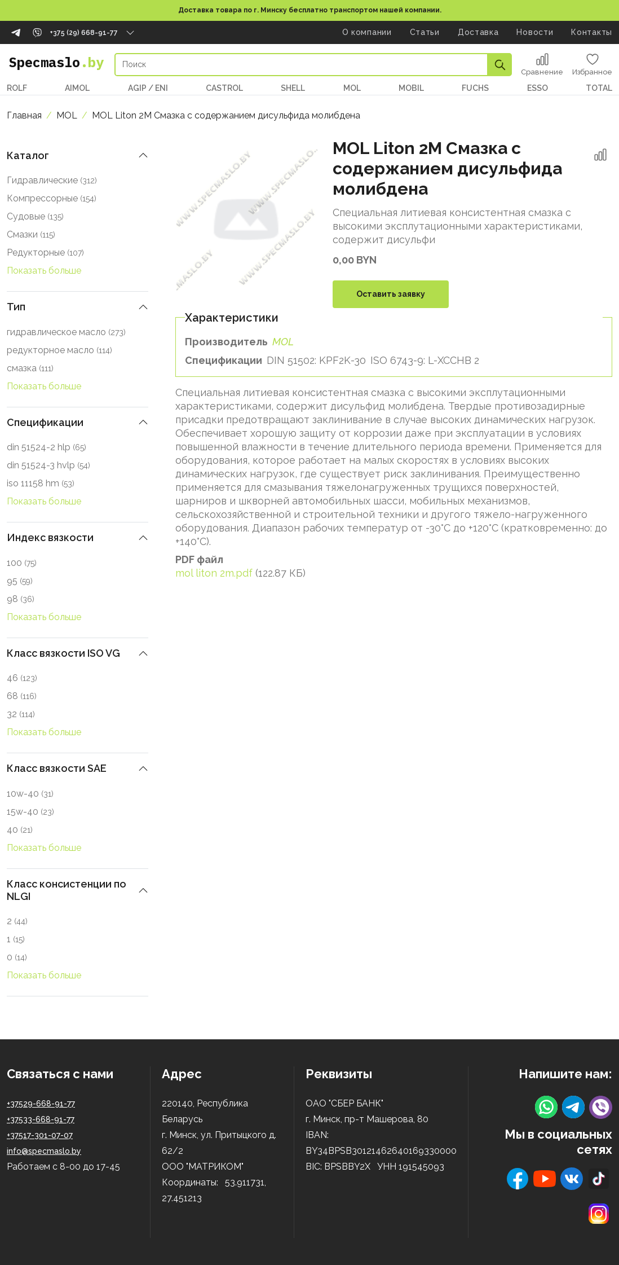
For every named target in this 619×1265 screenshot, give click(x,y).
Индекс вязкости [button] (50, 537)
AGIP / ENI (148, 88)
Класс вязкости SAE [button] (57, 768)
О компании (367, 32)
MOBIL (411, 88)
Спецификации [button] (45, 422)
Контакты (591, 32)
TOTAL (599, 88)
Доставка (478, 32)
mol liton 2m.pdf (214, 573)
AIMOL (77, 88)
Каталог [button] (28, 155)
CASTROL (224, 88)
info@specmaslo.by (44, 1151)
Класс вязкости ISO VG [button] (63, 653)
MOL (352, 88)
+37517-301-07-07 (40, 1135)
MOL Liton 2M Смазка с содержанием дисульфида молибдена (226, 115)
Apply (500, 64)
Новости (534, 32)
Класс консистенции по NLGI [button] (66, 890)
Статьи (425, 32)
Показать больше (44, 270)
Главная (24, 115)
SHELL (293, 88)
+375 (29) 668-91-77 (84, 33)
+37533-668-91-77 (40, 1119)
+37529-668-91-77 (41, 1103)
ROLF (17, 88)
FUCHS (475, 88)
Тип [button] (16, 307)
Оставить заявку (390, 293)
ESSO (537, 88)
